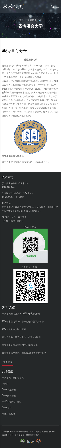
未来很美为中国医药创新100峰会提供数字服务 (24, 352)
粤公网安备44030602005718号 (27, 434)
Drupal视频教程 (9, 389)
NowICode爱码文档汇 (11, 401)
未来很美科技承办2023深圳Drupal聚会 (20, 345)
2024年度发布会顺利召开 (14, 329)
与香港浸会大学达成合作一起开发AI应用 (21, 337)
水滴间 (5, 383)
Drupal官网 (7, 407)
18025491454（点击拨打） (14, 197)
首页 (21, 20)
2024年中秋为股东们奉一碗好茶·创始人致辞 (23, 321)
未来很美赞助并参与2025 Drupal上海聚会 (21, 313)
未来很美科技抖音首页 (13, 377)
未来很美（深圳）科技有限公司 (33, 431)
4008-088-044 (8, 187)
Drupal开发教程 (9, 395)
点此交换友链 (8, 413)
